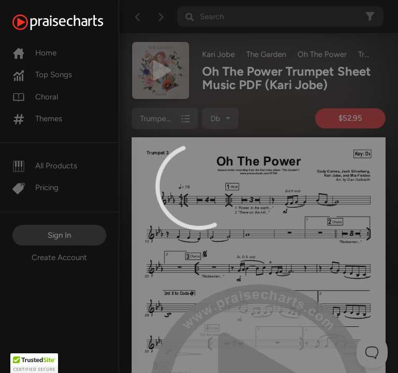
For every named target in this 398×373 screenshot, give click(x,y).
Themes (37, 118)
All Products (44, 165)
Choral (35, 97)
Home (34, 53)
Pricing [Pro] (35, 187)
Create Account (59, 257)
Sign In (59, 235)
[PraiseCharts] (70, 22)
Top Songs (42, 74)
